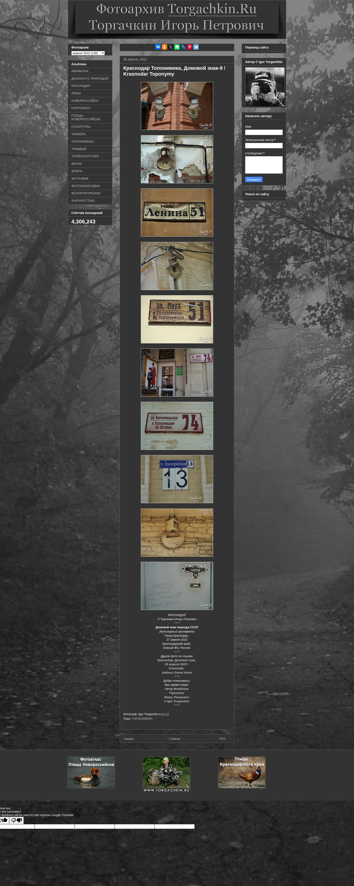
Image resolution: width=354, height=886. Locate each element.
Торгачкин (177, 693)
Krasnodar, (177, 668)
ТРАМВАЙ (78, 149)
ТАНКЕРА (78, 134)
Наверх (129, 738)
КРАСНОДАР (81, 86)
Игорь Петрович (177, 697)
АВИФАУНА (79, 71)
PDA (222, 738)
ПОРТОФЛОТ (81, 108)
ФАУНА (76, 163)
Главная (174, 738)
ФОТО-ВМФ (80, 178)
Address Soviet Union (177, 672)
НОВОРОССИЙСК (84, 100)
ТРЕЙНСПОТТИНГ (85, 156)
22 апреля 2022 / (177, 664)
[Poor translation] (16, 820)
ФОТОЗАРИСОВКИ (85, 186)
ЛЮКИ (76, 93)
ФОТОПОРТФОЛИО (86, 193)
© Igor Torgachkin (177, 701)
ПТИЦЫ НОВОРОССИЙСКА (85, 117)
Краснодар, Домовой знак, (177, 660)
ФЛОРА (76, 171)
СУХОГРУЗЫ (80, 126)
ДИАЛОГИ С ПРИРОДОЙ (89, 78)
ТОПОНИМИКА (142, 718)
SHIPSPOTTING (83, 200)
